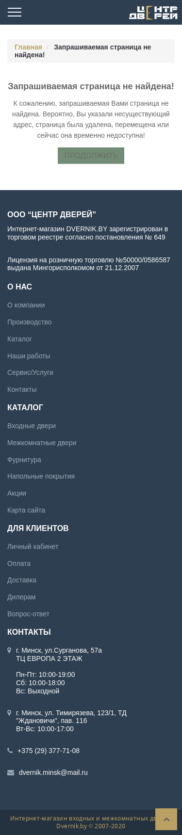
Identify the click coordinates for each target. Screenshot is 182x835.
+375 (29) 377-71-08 (48, 751)
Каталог (19, 339)
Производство (29, 322)
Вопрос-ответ (28, 614)
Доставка (21, 580)
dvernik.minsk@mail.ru (53, 772)
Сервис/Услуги (30, 372)
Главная (28, 47)
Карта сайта (26, 510)
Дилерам (21, 597)
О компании (26, 305)
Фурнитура (24, 460)
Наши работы (28, 356)
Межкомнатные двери (41, 443)
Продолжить (90, 155)
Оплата (19, 563)
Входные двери (31, 426)
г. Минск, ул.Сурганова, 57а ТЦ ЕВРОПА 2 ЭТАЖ (59, 654)
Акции (16, 493)
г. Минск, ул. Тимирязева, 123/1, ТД (71, 713)
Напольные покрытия (41, 476)
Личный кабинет (32, 546)
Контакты (21, 389)
